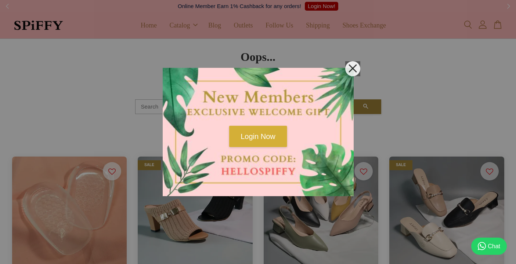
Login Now (258, 136)
